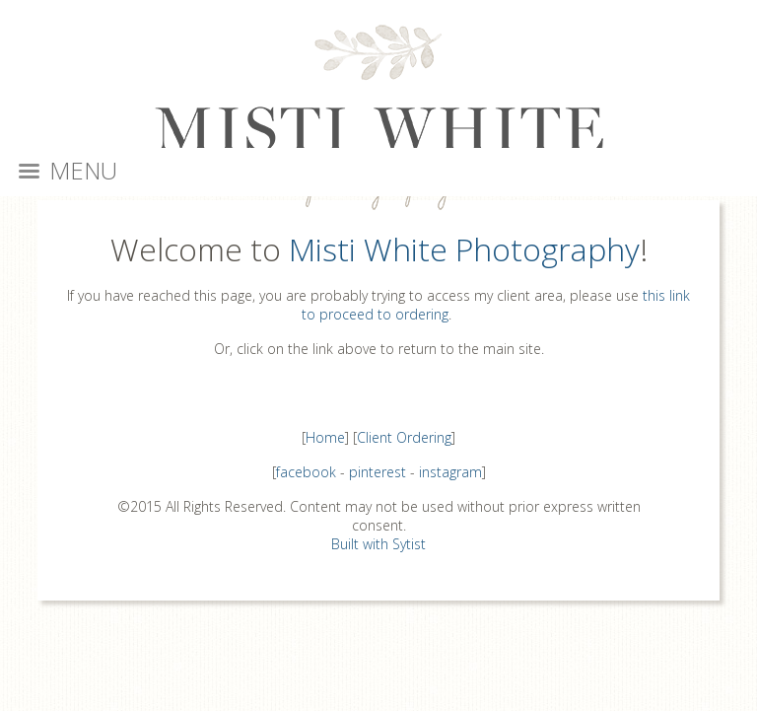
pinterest (377, 471)
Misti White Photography (464, 249)
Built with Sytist (378, 543)
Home (325, 437)
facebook (306, 471)
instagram (450, 471)
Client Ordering (404, 437)
